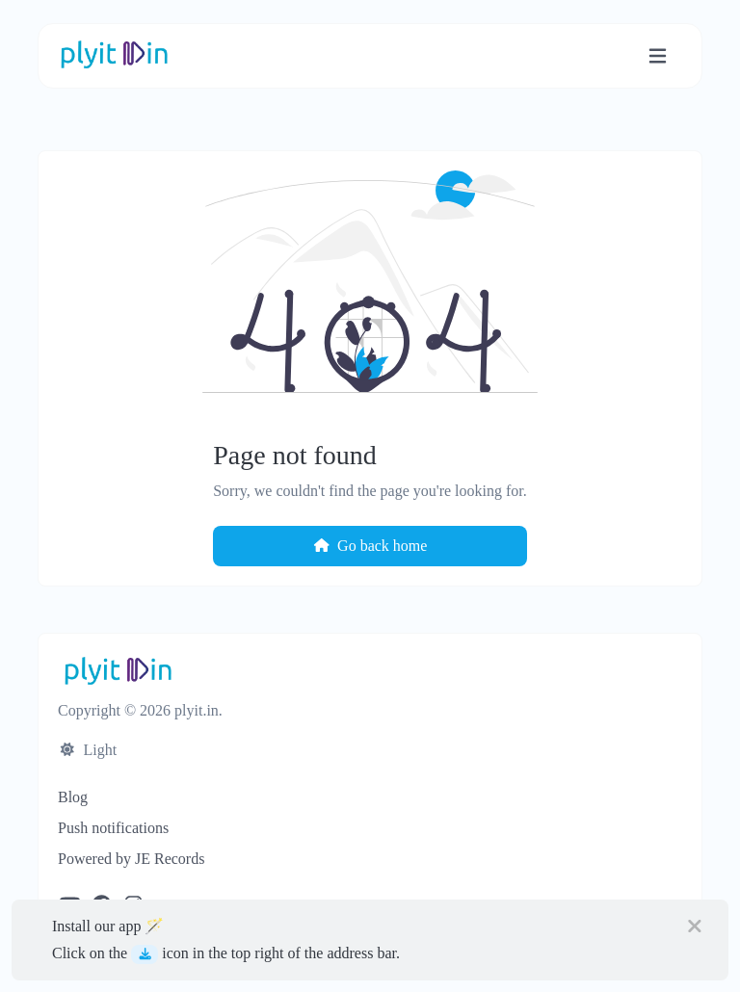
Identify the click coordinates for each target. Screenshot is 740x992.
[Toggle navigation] (657, 56)
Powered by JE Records (131, 858)
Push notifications (113, 828)
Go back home (370, 545)
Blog (73, 797)
